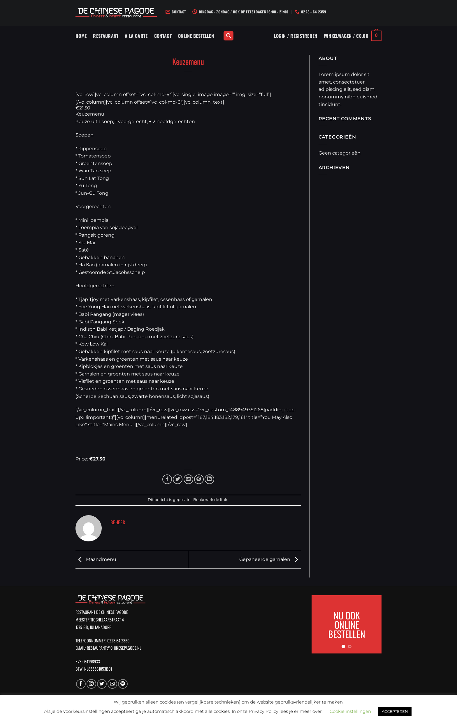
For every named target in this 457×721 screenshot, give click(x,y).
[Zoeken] (228, 36)
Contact (163, 35)
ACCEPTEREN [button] (395, 711)
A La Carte (136, 35)
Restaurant (105, 35)
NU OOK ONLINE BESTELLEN (346, 624)
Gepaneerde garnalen (270, 559)
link (223, 499)
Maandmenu (95, 559)
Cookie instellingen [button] (350, 711)
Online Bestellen (196, 35)
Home (81, 35)
